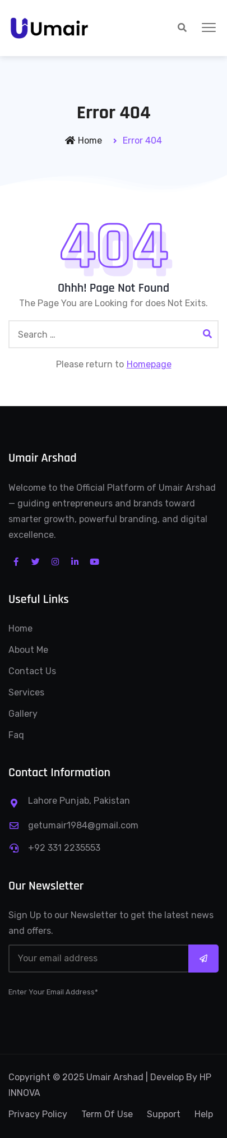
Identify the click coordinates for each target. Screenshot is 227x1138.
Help (203, 1114)
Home (83, 140)
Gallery (23, 713)
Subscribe (203, 958)
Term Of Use (107, 1114)
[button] (209, 28)
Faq (16, 735)
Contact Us (32, 671)
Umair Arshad (114, 1077)
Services (26, 692)
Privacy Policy (37, 1114)
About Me (28, 649)
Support (163, 1114)
